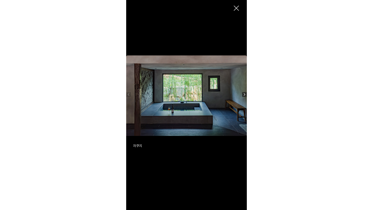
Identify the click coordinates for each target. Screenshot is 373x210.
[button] (244, 94)
